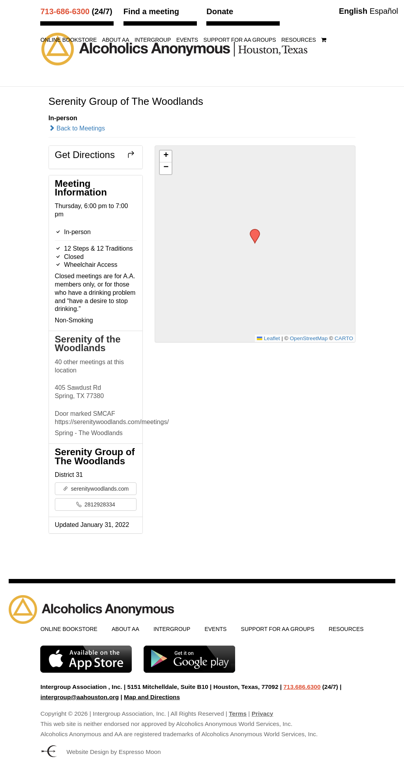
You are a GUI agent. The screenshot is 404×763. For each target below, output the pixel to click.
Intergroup (153, 40)
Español (384, 11)
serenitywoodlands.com (96, 489)
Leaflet (268, 338)
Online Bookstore (68, 40)
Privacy (262, 713)
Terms (238, 713)
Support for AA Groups (239, 40)
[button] (252, 231)
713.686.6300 (301, 686)
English (353, 11)
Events (187, 40)
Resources (298, 40)
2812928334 (95, 504)
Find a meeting (151, 11)
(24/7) (76, 11)
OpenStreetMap (309, 338)
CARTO (344, 338)
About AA (115, 40)
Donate (219, 11)
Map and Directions (152, 697)
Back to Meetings (77, 128)
